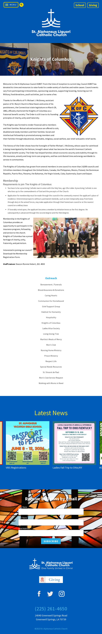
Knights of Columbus (51, 323)
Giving (93, 5)
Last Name (22, 518)
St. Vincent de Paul (51, 372)
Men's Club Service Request (51, 377)
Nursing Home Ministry (51, 350)
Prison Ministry (51, 355)
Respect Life (51, 361)
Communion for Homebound (51, 301)
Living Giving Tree (51, 334)
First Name (22, 507)
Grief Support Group (51, 306)
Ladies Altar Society (51, 328)
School (79, 5)
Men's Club (51, 344)
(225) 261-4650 (51, 608)
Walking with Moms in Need (51, 383)
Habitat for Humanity (51, 312)
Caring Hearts (51, 295)
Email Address (23, 528)
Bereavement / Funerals (51, 284)
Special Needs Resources (51, 366)
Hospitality (51, 317)
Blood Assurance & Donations (51, 290)
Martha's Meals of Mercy (51, 339)
